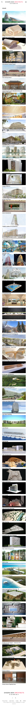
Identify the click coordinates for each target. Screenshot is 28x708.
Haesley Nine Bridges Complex (9, 320)
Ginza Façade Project (7, 266)
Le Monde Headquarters (7, 239)
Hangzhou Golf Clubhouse (8, 387)
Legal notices (11, 700)
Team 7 (4, 132)
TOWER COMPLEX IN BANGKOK (9, 226)
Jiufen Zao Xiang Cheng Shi (8, 401)
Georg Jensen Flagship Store (9, 684)
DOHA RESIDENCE (6, 213)
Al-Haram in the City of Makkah (9, 535)
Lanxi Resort (5, 428)
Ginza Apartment (6, 172)
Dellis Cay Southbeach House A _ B (10, 589)
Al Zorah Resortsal (6, 293)
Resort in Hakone (6, 105)
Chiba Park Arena (6, 119)
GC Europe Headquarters (8, 374)
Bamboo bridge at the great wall (9, 360)
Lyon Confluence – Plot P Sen (9, 347)
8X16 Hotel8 (5, 495)
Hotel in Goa (5, 562)
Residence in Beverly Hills (8, 657)
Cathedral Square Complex (8, 145)
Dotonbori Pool (5, 253)
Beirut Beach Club (6, 468)
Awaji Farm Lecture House (8, 37)
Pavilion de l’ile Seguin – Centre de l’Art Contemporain (11, 643)
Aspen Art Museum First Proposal (10, 333)
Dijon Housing (5, 522)
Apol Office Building (7, 414)
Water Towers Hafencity (7, 159)
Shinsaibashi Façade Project (8, 64)
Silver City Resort (6, 481)
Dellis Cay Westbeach (7, 575)
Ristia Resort (5, 307)
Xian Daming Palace (7, 77)
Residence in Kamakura (7, 629)
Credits (17, 700)
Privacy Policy (4, 700)
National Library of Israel (8, 280)
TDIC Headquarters (6, 454)
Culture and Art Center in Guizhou (10, 23)
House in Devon (6, 670)
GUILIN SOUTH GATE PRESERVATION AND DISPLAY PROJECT (12, 91)
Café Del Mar (5, 441)
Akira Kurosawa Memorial (8, 508)
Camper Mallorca (6, 186)
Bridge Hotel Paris (6, 199)
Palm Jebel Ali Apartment (8, 548)
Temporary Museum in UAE (8, 616)
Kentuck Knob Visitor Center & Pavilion (11, 602)
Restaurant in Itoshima (7, 50)
